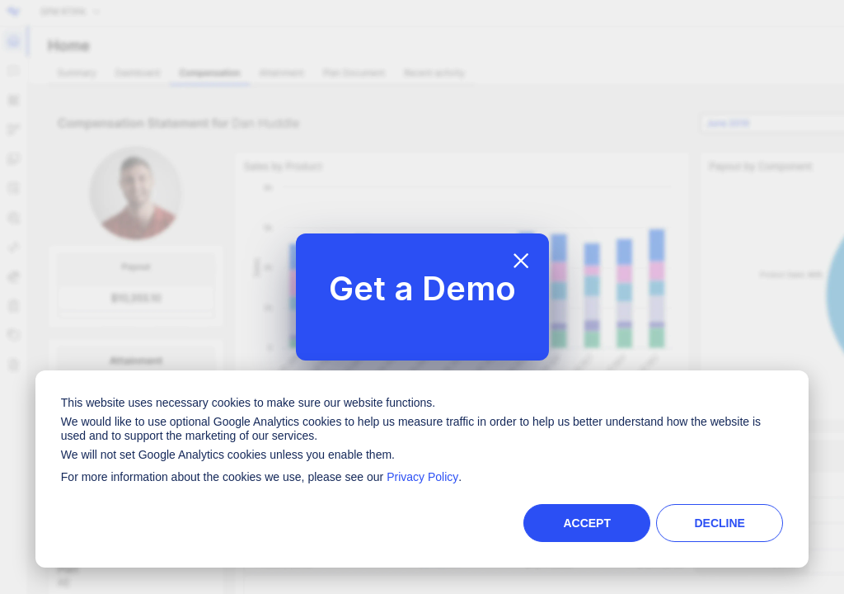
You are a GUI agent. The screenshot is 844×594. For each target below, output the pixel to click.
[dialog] (422, 469)
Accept (587, 523)
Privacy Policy (422, 476)
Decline (719, 523)
